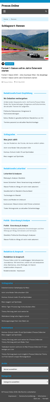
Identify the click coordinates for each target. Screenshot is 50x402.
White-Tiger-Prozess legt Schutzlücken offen (18, 307)
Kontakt (45, 399)
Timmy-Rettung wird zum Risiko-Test (15, 342)
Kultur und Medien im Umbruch (15, 200)
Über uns (37, 399)
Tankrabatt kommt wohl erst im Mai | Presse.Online (20, 347)
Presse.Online (10, 5)
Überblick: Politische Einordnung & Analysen (19, 235)
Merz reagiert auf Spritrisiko (14, 156)
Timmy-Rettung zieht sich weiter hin (15, 311)
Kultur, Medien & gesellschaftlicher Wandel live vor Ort (23, 118)
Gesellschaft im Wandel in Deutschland (18, 191)
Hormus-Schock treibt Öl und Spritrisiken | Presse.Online (22, 332)
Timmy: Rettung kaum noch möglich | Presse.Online (20, 354)
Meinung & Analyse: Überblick (14, 178)
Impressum (21, 271)
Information (42, 396)
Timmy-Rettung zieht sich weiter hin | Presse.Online (21, 340)
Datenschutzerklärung (27, 396)
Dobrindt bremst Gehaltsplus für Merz (15, 288)
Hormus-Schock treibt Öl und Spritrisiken (19, 152)
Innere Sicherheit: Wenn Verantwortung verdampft (22, 182)
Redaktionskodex (10, 271)
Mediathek (9, 64)
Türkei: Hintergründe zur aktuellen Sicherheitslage (22, 208)
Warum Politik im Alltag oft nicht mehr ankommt (21, 187)
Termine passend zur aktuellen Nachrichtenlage (21, 122)
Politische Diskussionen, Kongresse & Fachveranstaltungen (17, 112)
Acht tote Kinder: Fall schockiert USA (17, 148)
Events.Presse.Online (37, 102)
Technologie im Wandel (12, 195)
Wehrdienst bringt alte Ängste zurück (15, 316)
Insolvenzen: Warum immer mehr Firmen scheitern (22, 204)
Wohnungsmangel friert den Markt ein (15, 321)
